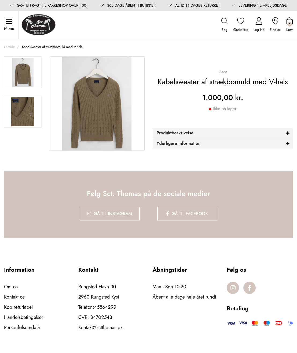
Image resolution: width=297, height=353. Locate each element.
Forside (9, 46)
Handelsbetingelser (23, 317)
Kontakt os (14, 296)
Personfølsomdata (22, 327)
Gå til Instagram (109, 214)
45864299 (105, 307)
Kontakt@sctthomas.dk (100, 327)
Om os (11, 286)
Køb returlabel (18, 307)
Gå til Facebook (187, 214)
